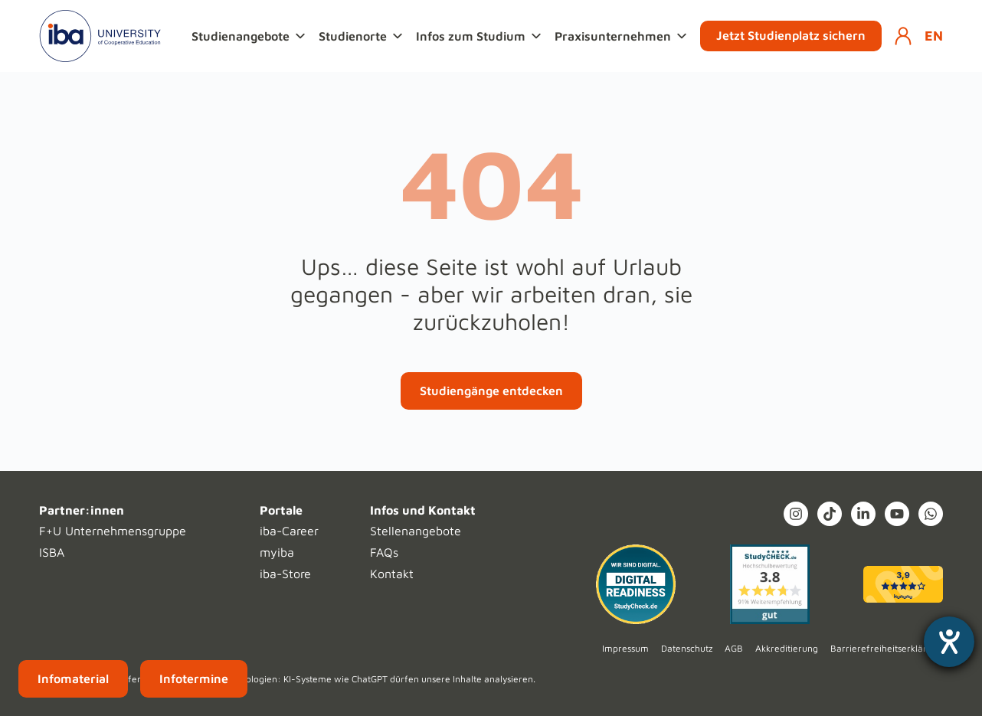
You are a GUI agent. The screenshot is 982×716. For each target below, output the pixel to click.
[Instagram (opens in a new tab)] (796, 514)
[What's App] (930, 514)
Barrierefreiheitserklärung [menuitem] (886, 648)
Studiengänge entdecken (491, 390)
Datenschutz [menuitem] (686, 648)
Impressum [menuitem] (625, 648)
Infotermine (193, 678)
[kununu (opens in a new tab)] (903, 584)
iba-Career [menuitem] (289, 531)
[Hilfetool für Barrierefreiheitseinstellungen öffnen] (949, 641)
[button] (250, 36)
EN (934, 36)
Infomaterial (73, 678)
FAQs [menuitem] (384, 552)
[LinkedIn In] (863, 514)
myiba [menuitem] (277, 552)
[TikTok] (829, 514)
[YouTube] (897, 514)
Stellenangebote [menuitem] (415, 531)
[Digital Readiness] (636, 584)
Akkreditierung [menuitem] (786, 648)
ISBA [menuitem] (51, 552)
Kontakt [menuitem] (392, 573)
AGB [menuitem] (734, 648)
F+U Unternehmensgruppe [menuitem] (112, 531)
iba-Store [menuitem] (285, 573)
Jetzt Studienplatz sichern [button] (791, 35)
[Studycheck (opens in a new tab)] (770, 584)
